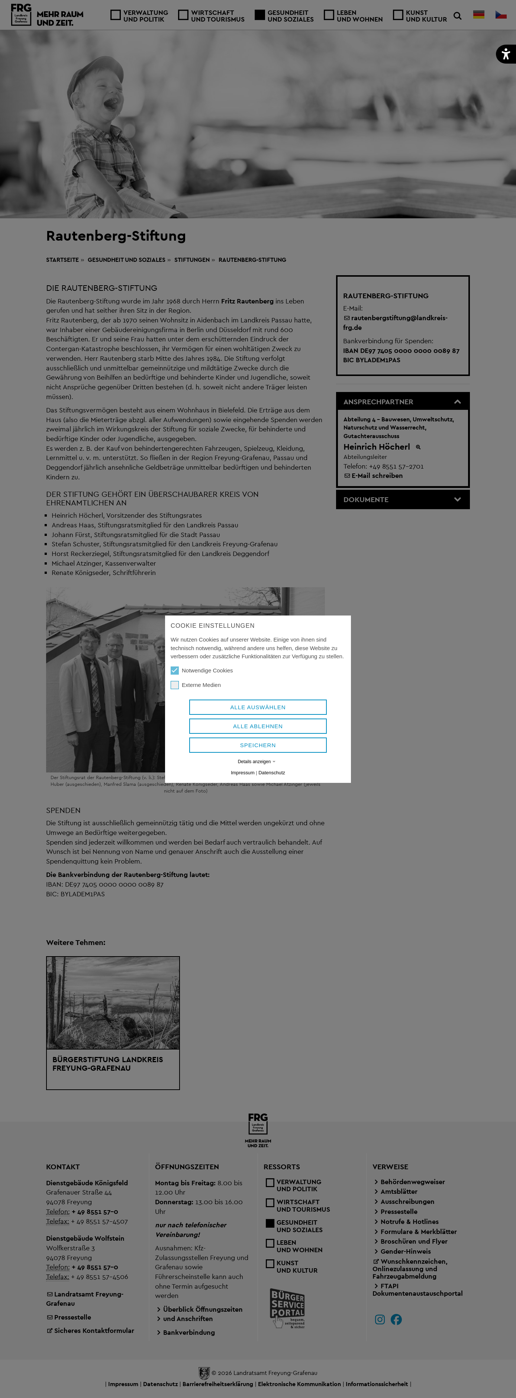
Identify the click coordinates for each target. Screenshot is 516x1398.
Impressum (243, 772)
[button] (506, 54)
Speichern (258, 745)
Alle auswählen (258, 707)
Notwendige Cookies (202, 670)
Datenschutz (271, 772)
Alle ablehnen (258, 726)
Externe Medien (196, 685)
